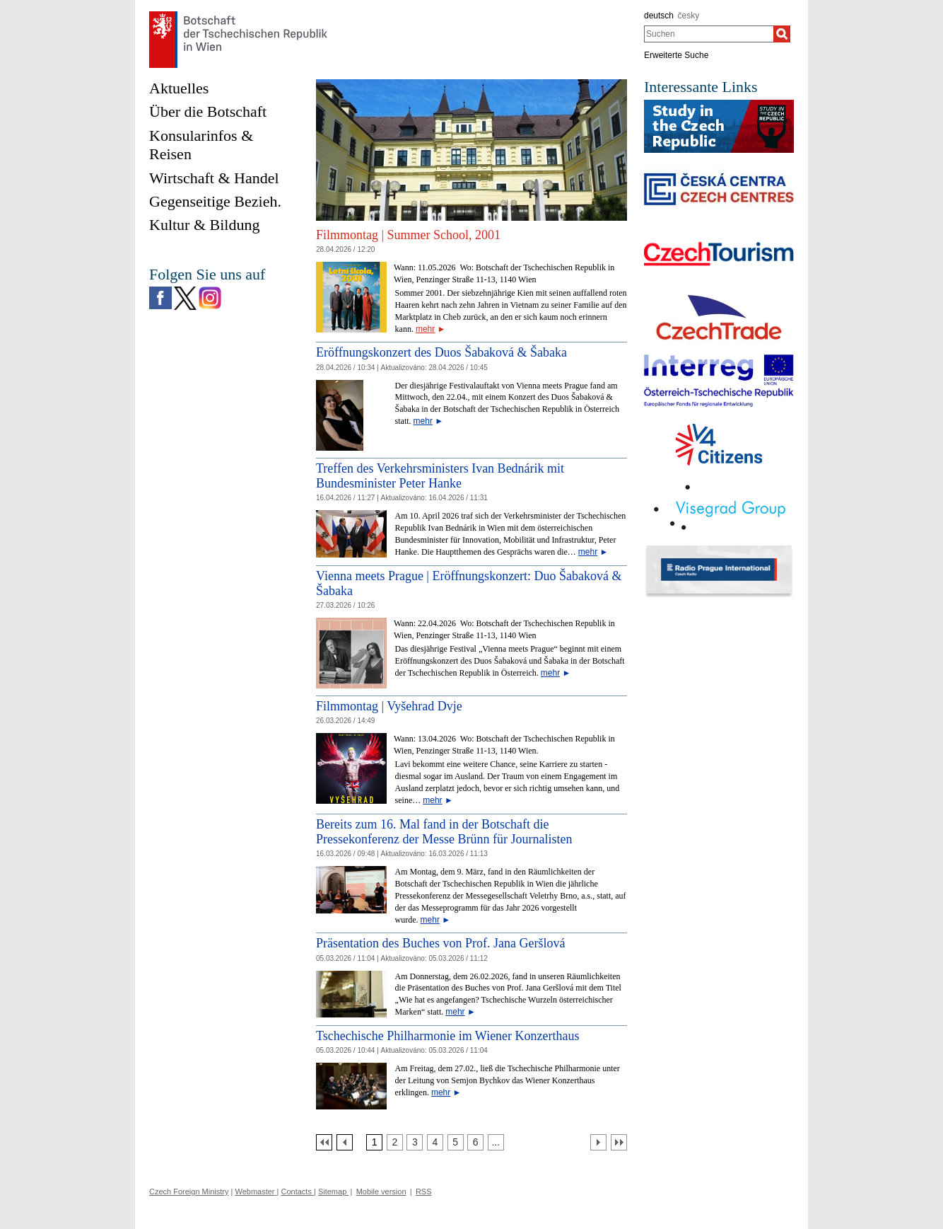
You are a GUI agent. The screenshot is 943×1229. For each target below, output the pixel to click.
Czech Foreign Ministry (188, 1191)
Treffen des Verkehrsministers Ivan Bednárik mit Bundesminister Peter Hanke (440, 476)
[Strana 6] (475, 1142)
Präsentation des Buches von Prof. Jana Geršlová (440, 943)
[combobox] (708, 33)
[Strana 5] (455, 1142)
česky (689, 16)
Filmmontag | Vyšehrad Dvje (389, 706)
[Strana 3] (414, 1142)
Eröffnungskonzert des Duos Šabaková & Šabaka (441, 352)
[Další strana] (598, 1142)
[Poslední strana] (619, 1142)
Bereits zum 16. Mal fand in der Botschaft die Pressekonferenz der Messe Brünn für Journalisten (444, 832)
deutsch (659, 16)
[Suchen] (781, 33)
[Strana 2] (395, 1142)
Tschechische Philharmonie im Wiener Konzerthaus (448, 1036)
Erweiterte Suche (676, 55)
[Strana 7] (496, 1142)
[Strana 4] (435, 1142)
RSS (424, 1191)
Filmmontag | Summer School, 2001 (408, 235)
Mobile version (381, 1191)
